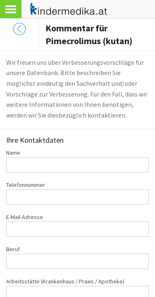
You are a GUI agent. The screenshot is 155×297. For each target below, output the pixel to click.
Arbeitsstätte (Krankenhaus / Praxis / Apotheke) (65, 281)
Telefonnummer (25, 185)
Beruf (13, 249)
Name (13, 152)
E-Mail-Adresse (24, 217)
